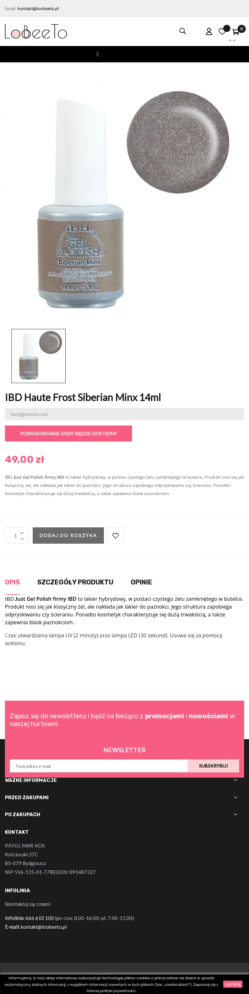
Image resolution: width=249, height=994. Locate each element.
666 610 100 (39, 918)
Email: (10, 8)
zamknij (233, 984)
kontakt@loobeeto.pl (38, 8)
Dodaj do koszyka (68, 535)
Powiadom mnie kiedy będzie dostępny (68, 433)
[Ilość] (16, 535)
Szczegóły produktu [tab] (75, 582)
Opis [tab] (12, 582)
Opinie (141, 582)
